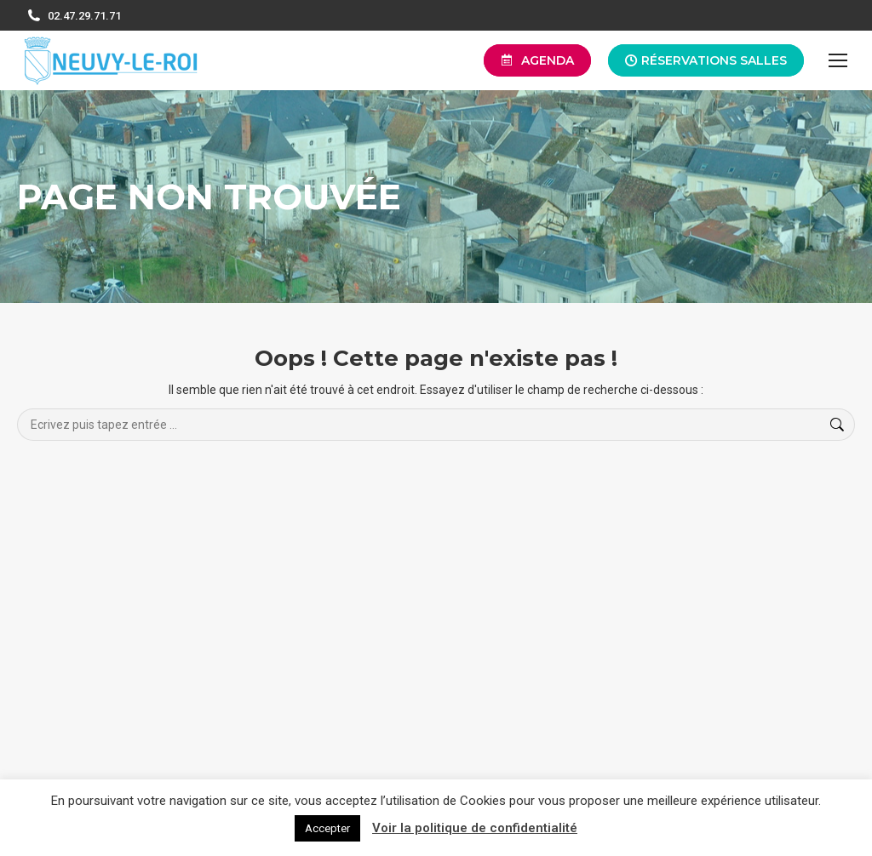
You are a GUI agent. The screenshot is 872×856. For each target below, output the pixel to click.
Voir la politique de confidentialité (474, 828)
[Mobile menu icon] (838, 60)
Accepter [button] (327, 828)
